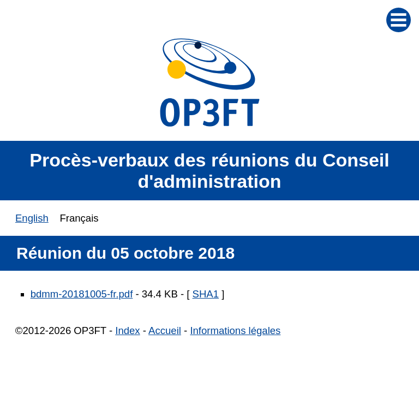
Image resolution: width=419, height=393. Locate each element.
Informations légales (235, 330)
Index (127, 330)
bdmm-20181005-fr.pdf (82, 294)
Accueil (164, 330)
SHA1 (206, 294)
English (32, 218)
